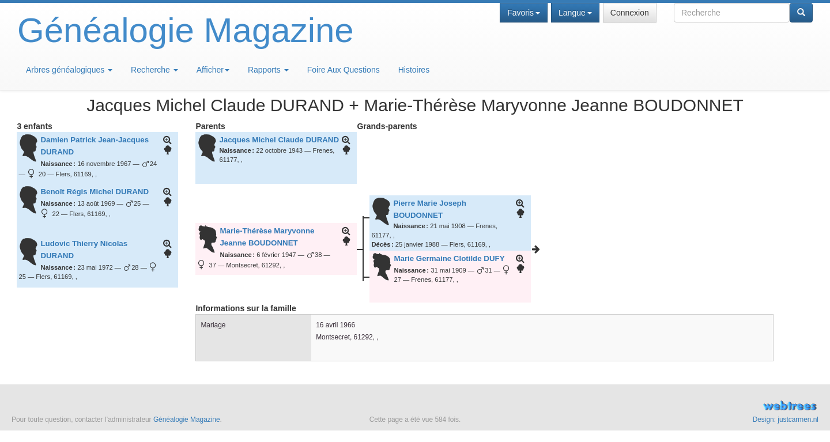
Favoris (523, 12)
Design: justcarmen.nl (785, 419)
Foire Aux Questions (343, 69)
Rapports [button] (268, 69)
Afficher (213, 69)
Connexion (629, 12)
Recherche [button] (154, 69)
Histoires (413, 69)
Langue (575, 12)
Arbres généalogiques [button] (69, 69)
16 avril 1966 (335, 325)
